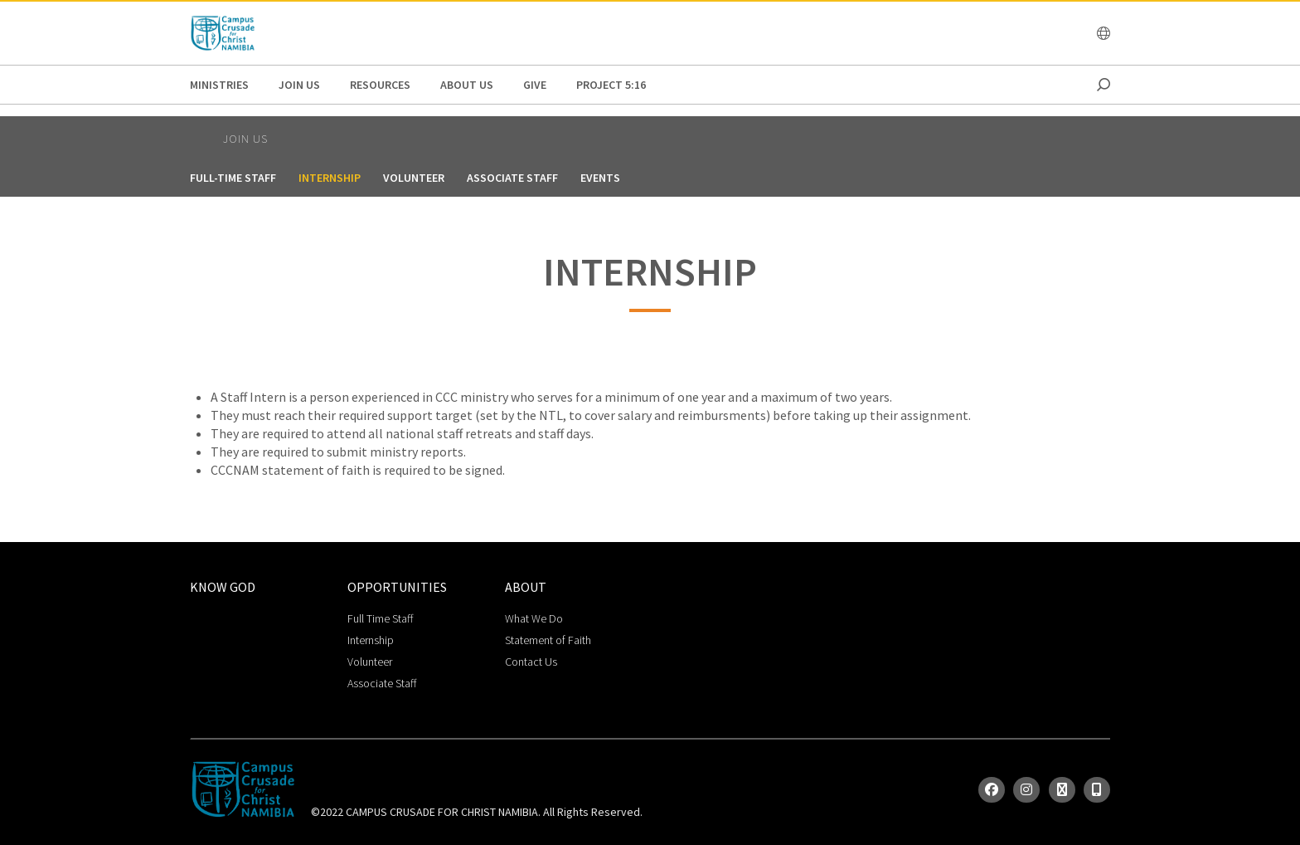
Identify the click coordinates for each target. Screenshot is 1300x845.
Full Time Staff (380, 618)
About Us (466, 84)
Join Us (299, 84)
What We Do (534, 618)
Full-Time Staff (233, 177)
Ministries (219, 84)
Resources (380, 84)
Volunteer (413, 177)
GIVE (534, 84)
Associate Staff (512, 177)
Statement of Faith (548, 640)
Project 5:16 (611, 84)
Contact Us (531, 661)
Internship (329, 177)
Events (600, 177)
